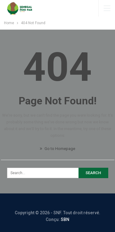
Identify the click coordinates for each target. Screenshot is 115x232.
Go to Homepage (57, 148)
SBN (65, 219)
